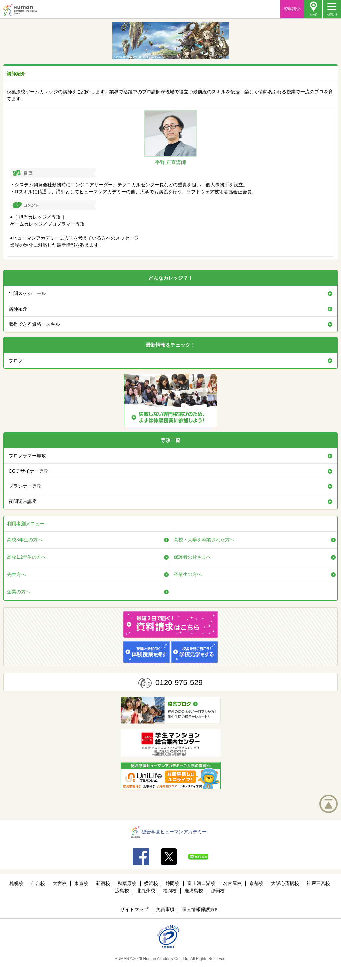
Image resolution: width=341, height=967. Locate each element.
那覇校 (218, 890)
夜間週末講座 (23, 501)
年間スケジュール (27, 293)
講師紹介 (18, 308)
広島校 (122, 890)
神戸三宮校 (318, 883)
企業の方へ (18, 591)
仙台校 (38, 883)
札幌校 (16, 883)
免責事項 (165, 909)
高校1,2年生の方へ (26, 557)
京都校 (256, 883)
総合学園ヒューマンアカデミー (169, 831)
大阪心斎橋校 (285, 883)
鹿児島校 (193, 890)
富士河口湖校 (201, 883)
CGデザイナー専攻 (28, 471)
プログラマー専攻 (27, 455)
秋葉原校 (127, 883)
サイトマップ (134, 909)
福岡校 (170, 890)
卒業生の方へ (188, 574)
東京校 (81, 883)
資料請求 (292, 9)
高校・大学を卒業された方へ (204, 539)
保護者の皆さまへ (192, 557)
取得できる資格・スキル (34, 324)
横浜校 (151, 883)
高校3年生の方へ (24, 539)
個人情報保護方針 (200, 909)
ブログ (16, 360)
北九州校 (146, 890)
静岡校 (172, 883)
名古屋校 (232, 883)
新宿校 (103, 883)
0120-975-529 (179, 682)
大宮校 (60, 883)
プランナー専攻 (25, 486)
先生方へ (16, 574)
